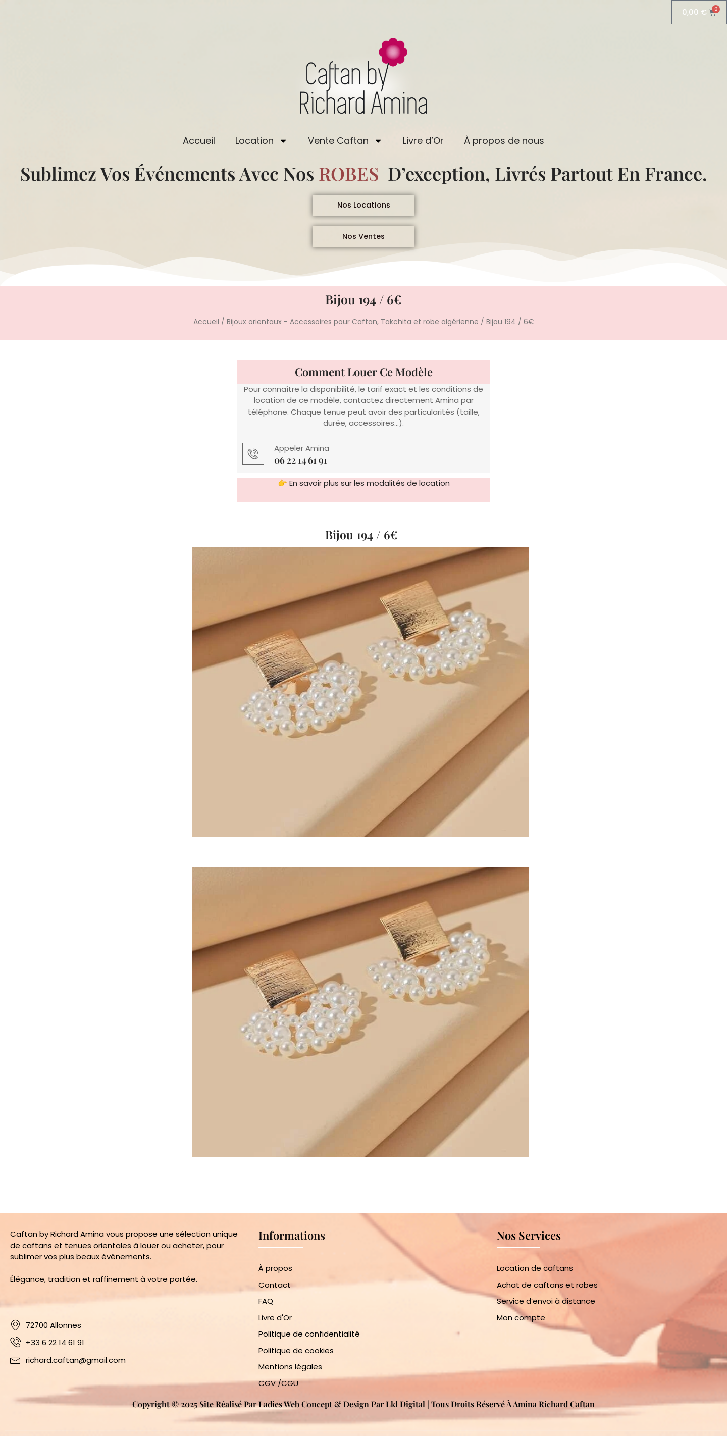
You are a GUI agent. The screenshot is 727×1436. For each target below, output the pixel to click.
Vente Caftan (345, 141)
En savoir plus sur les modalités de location (369, 490)
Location (261, 141)
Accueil (199, 141)
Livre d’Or (423, 141)
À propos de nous (504, 141)
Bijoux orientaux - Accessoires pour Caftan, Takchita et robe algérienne (353, 329)
